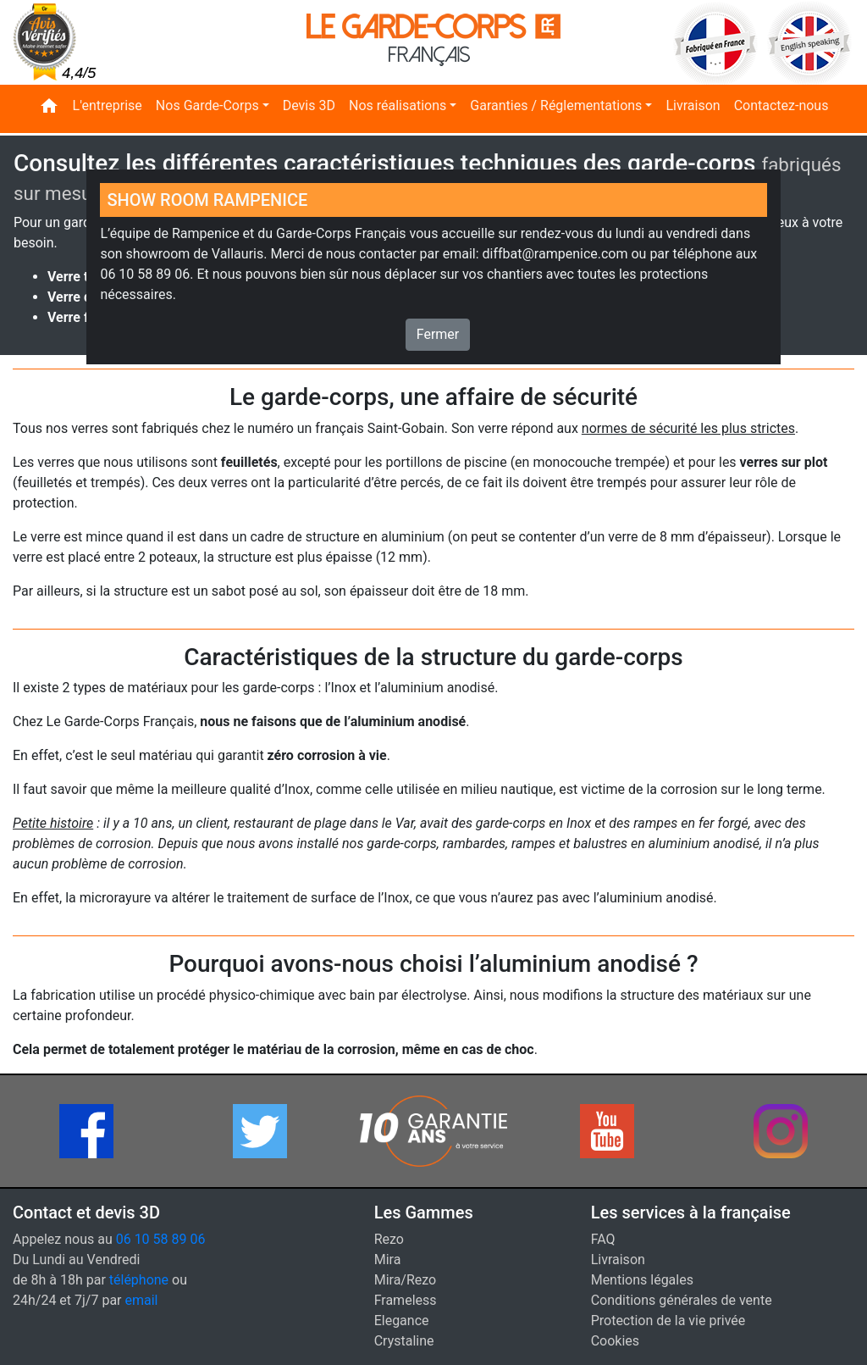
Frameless (405, 1300)
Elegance (401, 1320)
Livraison (692, 105)
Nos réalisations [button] (397, 105)
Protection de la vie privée (668, 1320)
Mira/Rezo (405, 1280)
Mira (387, 1259)
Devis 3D (309, 105)
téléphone (138, 1280)
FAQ (603, 1239)
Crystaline (404, 1341)
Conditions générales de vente (681, 1300)
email (141, 1300)
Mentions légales (642, 1280)
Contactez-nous (781, 105)
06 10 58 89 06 (161, 1239)
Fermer (438, 334)
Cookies (615, 1341)
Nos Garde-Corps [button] (207, 105)
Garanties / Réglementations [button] (556, 105)
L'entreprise (107, 105)
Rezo (389, 1239)
